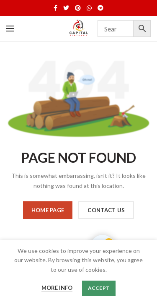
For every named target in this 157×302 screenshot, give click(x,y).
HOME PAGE (47, 210)
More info (56, 287)
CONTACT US (106, 210)
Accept (99, 288)
